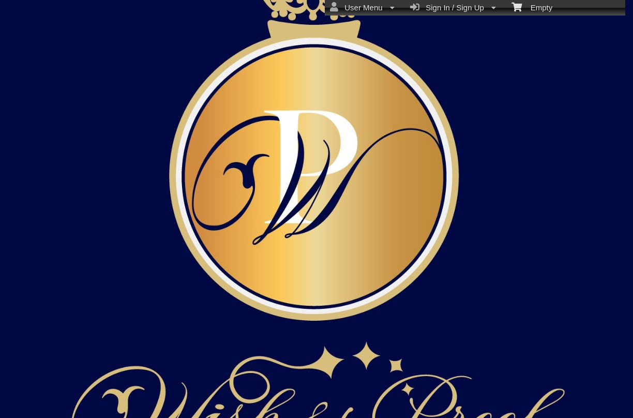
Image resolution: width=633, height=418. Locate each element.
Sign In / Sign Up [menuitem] (453, 7)
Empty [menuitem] (531, 7)
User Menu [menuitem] (362, 7)
